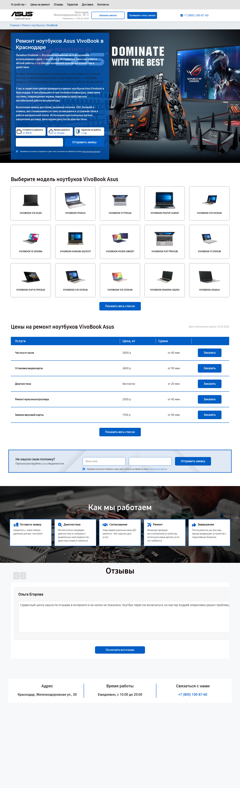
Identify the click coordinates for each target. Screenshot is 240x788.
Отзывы (58, 4)
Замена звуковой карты (29, 414)
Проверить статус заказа (142, 15)
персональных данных (91, 151)
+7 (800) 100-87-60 (192, 695)
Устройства (17, 4)
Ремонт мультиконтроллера (32, 399)
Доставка (87, 4)
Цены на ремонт (40, 4)
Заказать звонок (108, 15)
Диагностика (23, 383)
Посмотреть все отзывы (120, 649)
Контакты (103, 4)
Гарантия (72, 4)
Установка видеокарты (29, 368)
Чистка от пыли (24, 352)
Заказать (210, 353)
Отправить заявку (84, 142)
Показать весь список (120, 306)
